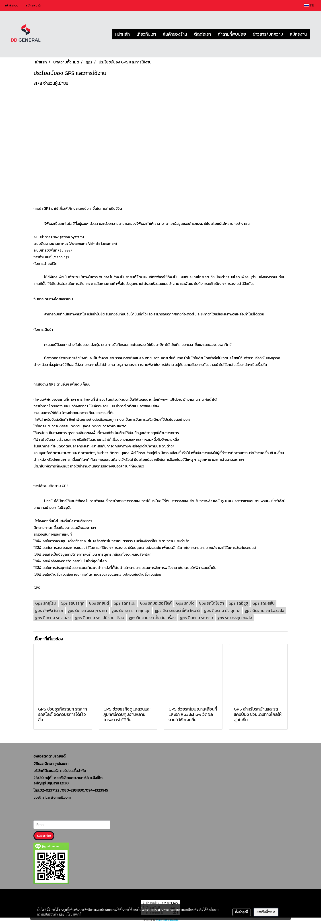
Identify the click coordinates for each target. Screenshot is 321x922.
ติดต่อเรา (202, 34)
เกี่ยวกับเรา (146, 34)
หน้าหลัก (122, 34)
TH (309, 5)
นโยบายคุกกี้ (73, 914)
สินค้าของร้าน (175, 34)
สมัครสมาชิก (33, 5)
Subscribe (44, 835)
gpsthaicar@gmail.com (52, 797)
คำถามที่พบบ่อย (232, 34)
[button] (314, 34)
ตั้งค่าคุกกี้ (241, 912)
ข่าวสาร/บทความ (268, 34)
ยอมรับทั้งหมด (266, 912)
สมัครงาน (298, 34)
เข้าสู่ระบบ (11, 5)
